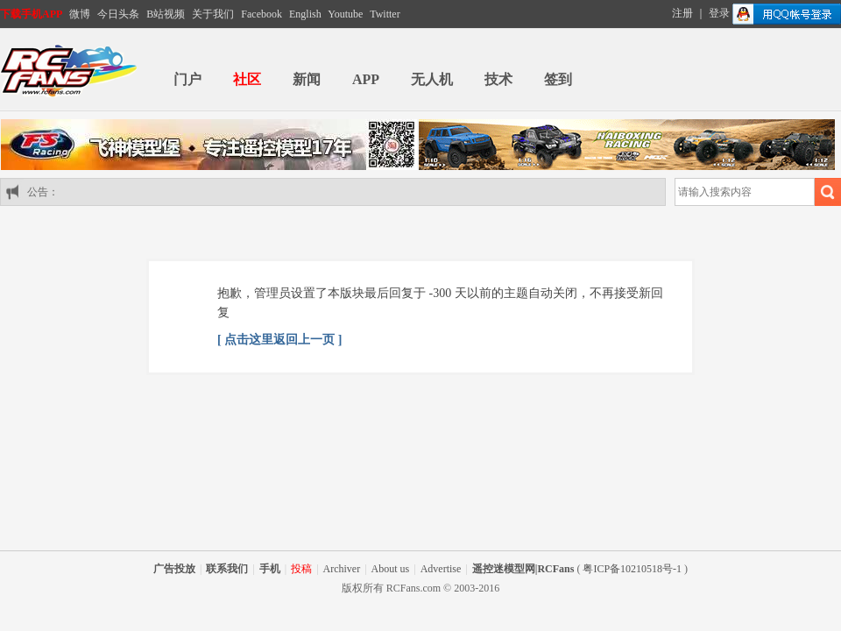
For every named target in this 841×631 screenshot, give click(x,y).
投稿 (301, 569)
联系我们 (227, 569)
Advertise (441, 569)
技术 (498, 79)
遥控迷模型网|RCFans (523, 569)
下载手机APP (31, 14)
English (305, 14)
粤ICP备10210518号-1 (632, 569)
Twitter (384, 14)
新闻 (307, 79)
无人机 (432, 79)
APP (365, 79)
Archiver (342, 569)
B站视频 (165, 14)
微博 (79, 14)
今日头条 (118, 14)
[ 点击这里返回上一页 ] (279, 339)
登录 (719, 13)
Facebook (261, 14)
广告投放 (174, 569)
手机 (269, 569)
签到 (558, 79)
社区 (247, 79)
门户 (187, 79)
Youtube (345, 14)
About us (390, 569)
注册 (682, 13)
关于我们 (213, 14)
